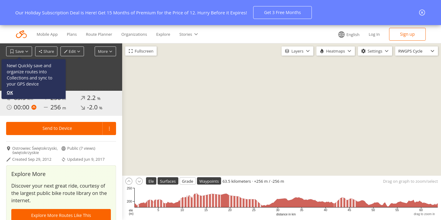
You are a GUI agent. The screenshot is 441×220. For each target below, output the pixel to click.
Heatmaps (335, 51)
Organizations (134, 34)
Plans (72, 34)
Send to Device (57, 128)
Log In (374, 34)
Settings (375, 51)
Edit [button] (72, 51)
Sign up (407, 34)
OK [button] (10, 92)
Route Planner (99, 34)
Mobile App (47, 34)
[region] (281, 109)
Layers (297, 51)
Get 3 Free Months (282, 12)
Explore (163, 34)
